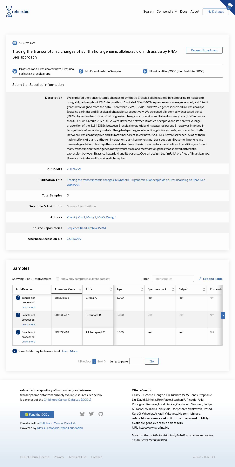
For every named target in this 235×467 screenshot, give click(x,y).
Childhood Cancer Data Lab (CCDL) (67, 399)
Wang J (111, 217)
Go (152, 361)
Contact (96, 457)
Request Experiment (204, 50)
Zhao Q (72, 217)
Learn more (28, 307)
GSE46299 (74, 238)
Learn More (69, 351)
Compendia (165, 11)
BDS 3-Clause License (34, 457)
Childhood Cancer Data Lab (57, 423)
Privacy (59, 457)
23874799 (74, 169)
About (195, 11)
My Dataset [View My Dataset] (215, 12)
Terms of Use (77, 457)
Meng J (91, 217)
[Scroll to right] (223, 315)
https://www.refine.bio (154, 427)
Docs (183, 11)
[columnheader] (67, 289)
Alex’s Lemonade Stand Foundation (60, 428)
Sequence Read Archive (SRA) (86, 228)
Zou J (81, 217)
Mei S (101, 217)
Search (148, 11)
